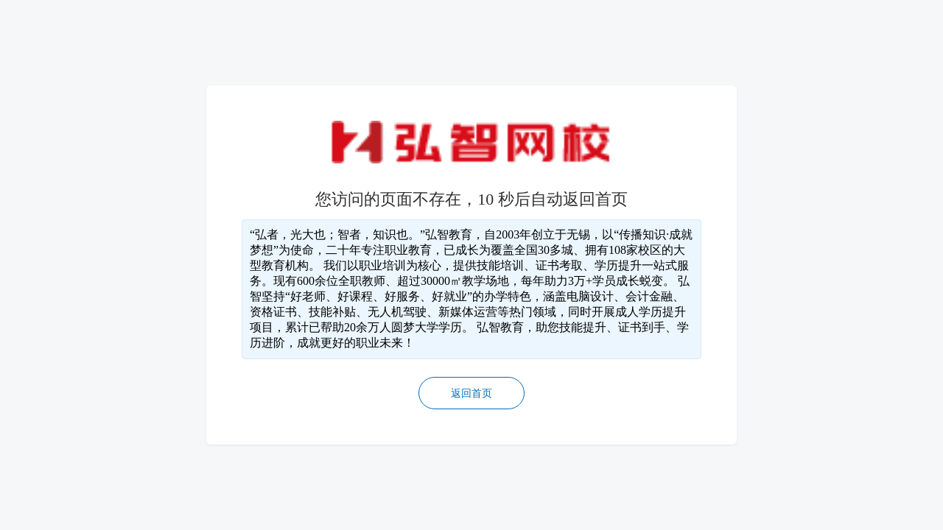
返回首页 (471, 393)
